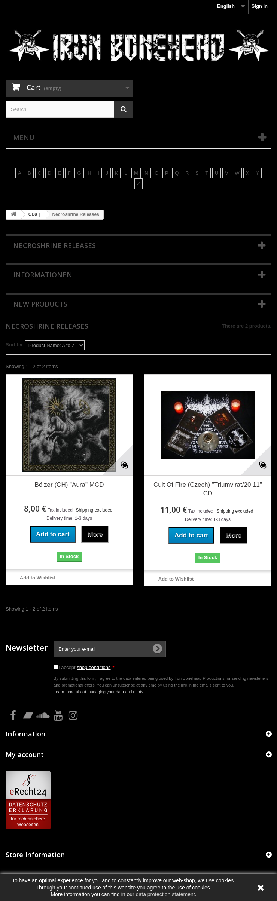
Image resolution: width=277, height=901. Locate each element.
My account (25, 754)
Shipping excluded (94, 510)
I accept (86, 667)
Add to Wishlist (37, 578)
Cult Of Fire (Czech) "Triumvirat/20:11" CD (207, 489)
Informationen (42, 274)
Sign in (260, 6)
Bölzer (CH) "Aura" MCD (69, 484)
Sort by (14, 344)
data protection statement (165, 894)
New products (40, 303)
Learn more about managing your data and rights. (99, 692)
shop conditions (93, 667)
